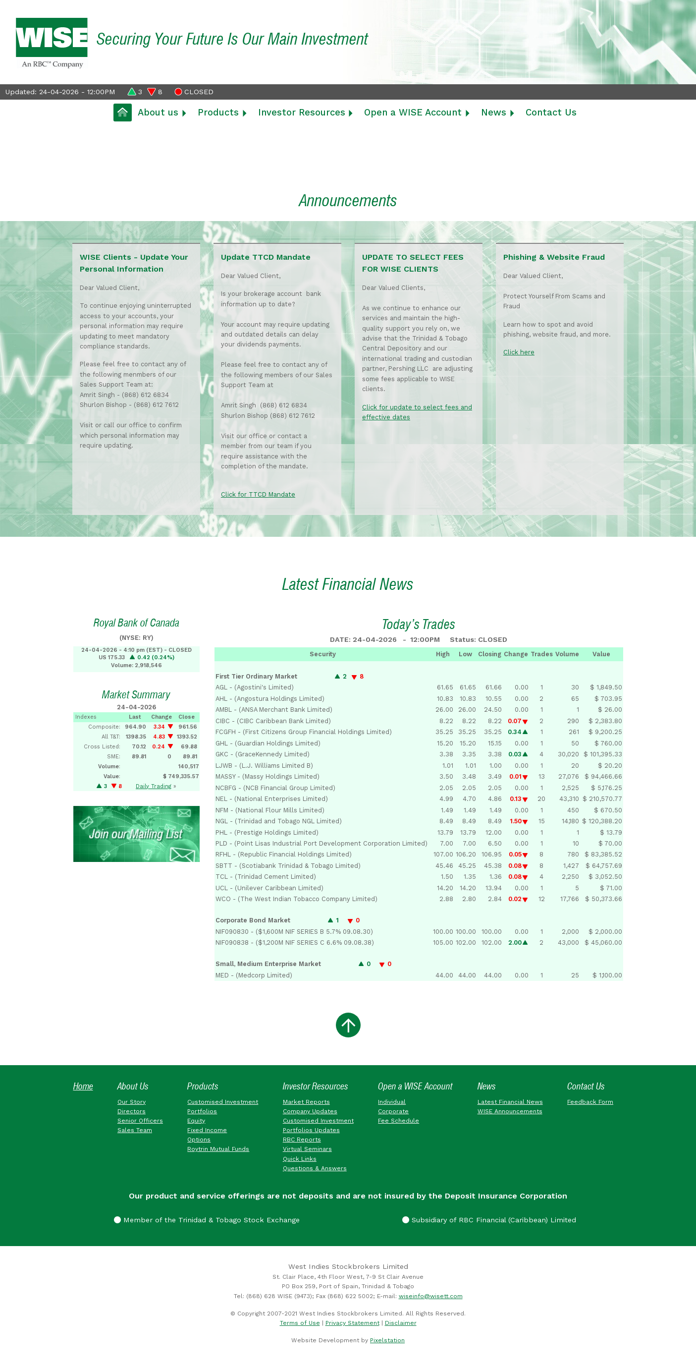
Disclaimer (401, 1324)
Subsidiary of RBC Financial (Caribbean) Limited (489, 1221)
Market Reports (306, 1103)
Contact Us (551, 112)
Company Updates (310, 1112)
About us (158, 112)
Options (199, 1141)
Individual (392, 1103)
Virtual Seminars (307, 1150)
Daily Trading (153, 788)
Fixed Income (207, 1131)
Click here (519, 353)
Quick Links (300, 1160)
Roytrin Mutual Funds (218, 1150)
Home (83, 1088)
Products (218, 112)
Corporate (393, 1112)
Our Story (131, 1103)
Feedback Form (590, 1103)
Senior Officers (140, 1122)
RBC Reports (302, 1141)
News (493, 112)
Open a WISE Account (413, 112)
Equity (196, 1122)
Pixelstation (387, 1341)
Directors (131, 1112)
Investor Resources (301, 112)
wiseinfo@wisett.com (431, 1297)
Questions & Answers (315, 1169)
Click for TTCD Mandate (259, 495)
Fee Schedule (398, 1122)
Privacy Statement (352, 1324)
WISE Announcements (510, 1112)
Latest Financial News (510, 1103)
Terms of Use (300, 1324)
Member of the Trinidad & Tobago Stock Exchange (207, 1221)
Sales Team (134, 1131)
